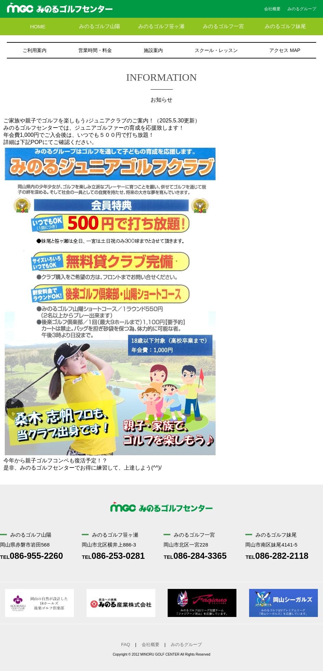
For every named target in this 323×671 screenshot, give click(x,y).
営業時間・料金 (95, 50)
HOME (38, 26)
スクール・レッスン (216, 50)
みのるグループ (301, 8)
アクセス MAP (284, 50)
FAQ (125, 644)
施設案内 (153, 50)
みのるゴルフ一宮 (223, 26)
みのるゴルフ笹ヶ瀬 (161, 26)
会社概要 (272, 8)
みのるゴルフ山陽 (99, 26)
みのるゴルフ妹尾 (285, 26)
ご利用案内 (35, 50)
